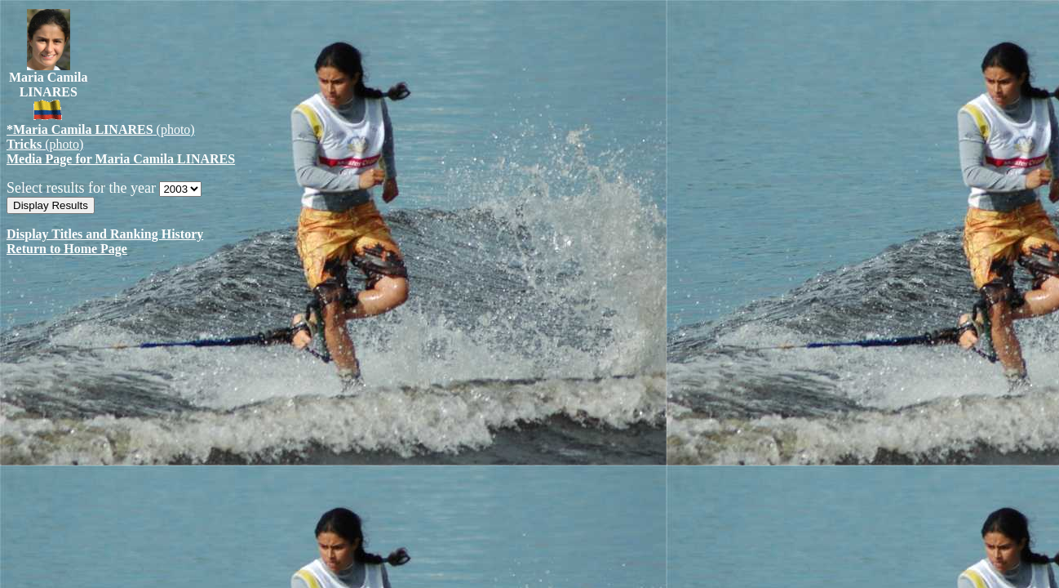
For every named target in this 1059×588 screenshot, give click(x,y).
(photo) (101, 129)
